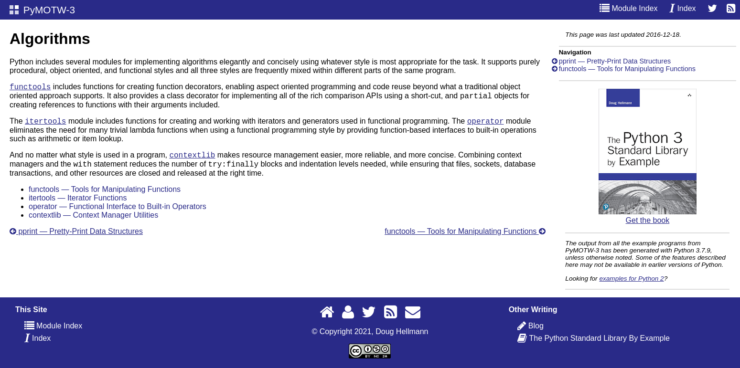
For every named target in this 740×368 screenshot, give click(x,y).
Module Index (629, 8)
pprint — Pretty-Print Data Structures (76, 238)
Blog (536, 326)
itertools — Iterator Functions (78, 205)
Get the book (648, 216)
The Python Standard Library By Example (599, 338)
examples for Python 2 (631, 278)
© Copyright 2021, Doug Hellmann (370, 331)
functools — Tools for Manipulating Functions (105, 196)
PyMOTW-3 (42, 9)
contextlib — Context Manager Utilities (93, 222)
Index (682, 8)
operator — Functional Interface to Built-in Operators (117, 214)
